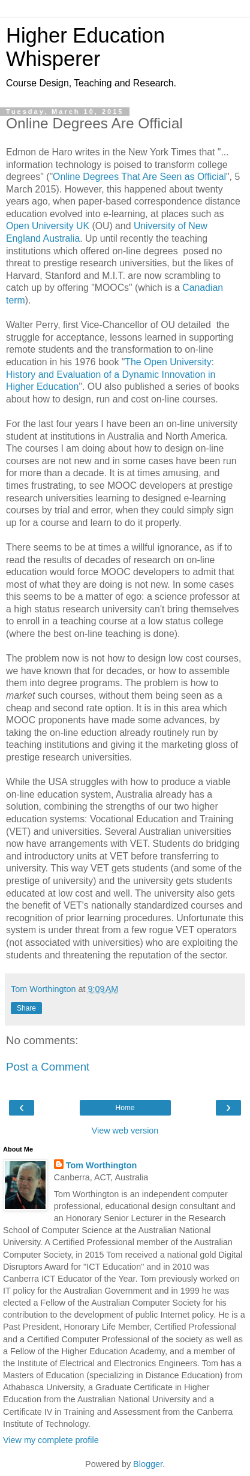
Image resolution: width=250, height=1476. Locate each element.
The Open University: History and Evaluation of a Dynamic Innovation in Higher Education (110, 374)
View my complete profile (51, 1440)
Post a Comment (47, 1066)
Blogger (147, 1464)
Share (26, 1008)
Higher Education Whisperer (85, 47)
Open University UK (47, 226)
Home (124, 1108)
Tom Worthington (101, 1165)
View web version (125, 1130)
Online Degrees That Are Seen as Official (139, 177)
